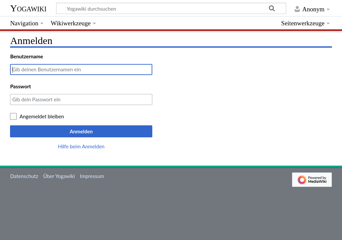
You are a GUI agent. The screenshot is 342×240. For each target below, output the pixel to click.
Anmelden (81, 131)
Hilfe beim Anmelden (81, 146)
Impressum (92, 176)
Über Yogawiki (59, 176)
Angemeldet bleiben (41, 116)
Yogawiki (28, 8)
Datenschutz (24, 176)
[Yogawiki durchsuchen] (171, 8)
